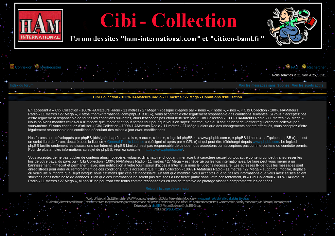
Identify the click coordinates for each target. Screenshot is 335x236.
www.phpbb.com (266, 142)
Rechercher (316, 67)
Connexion (23, 67)
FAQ (294, 67)
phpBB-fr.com (174, 209)
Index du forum (21, 85)
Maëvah (174, 198)
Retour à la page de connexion (168, 188)
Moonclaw (189, 198)
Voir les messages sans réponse (264, 85)
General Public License (125, 142)
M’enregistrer (50, 67)
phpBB (156, 205)
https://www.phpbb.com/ (164, 149)
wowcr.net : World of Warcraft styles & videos (223, 198)
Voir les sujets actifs (307, 85)
